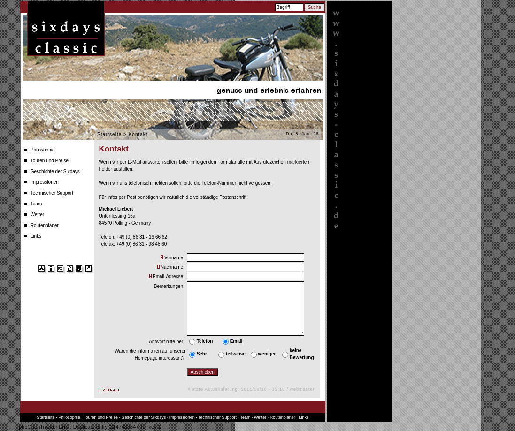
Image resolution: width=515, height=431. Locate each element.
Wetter (37, 214)
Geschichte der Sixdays (55, 171)
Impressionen (45, 182)
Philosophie (43, 149)
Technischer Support (52, 193)
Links (36, 236)
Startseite (109, 134)
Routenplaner (45, 225)
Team (36, 203)
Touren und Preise (50, 160)
